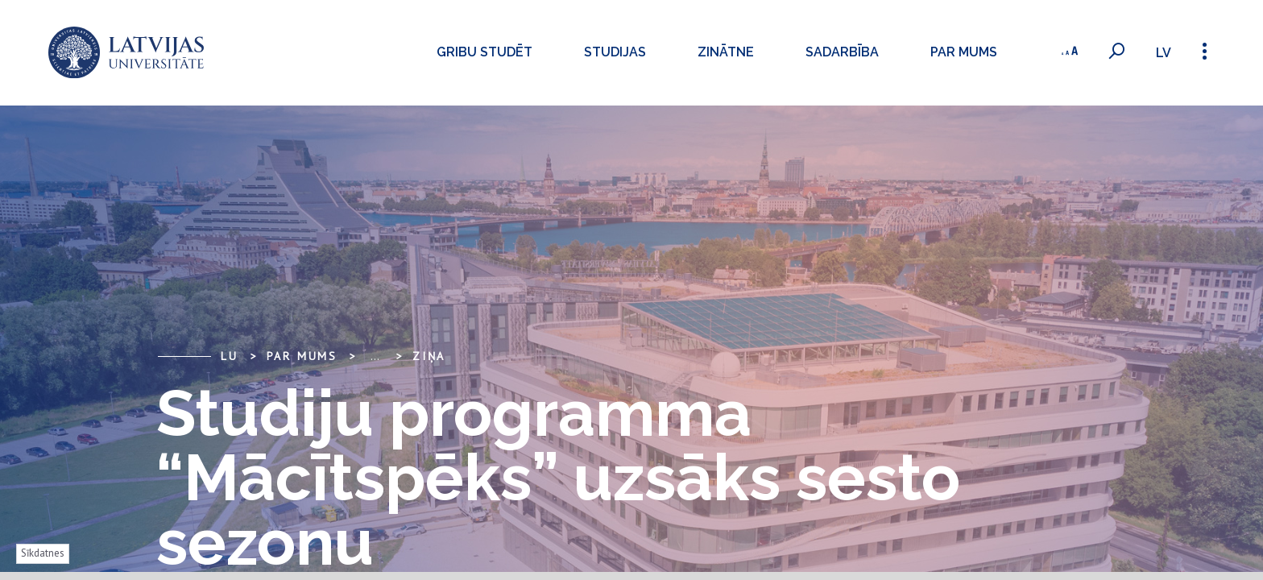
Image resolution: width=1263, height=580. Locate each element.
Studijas (612, 52)
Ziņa (428, 356)
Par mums (960, 52)
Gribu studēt (481, 52)
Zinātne (722, 52)
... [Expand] (375, 356)
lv (1162, 52)
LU (229, 356)
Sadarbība (839, 52)
